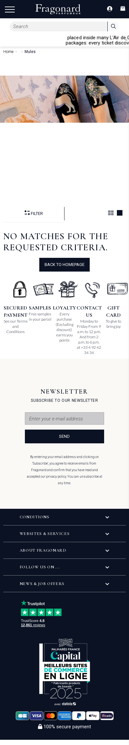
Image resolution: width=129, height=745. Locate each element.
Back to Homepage (64, 264)
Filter (34, 213)
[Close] (126, 40)
